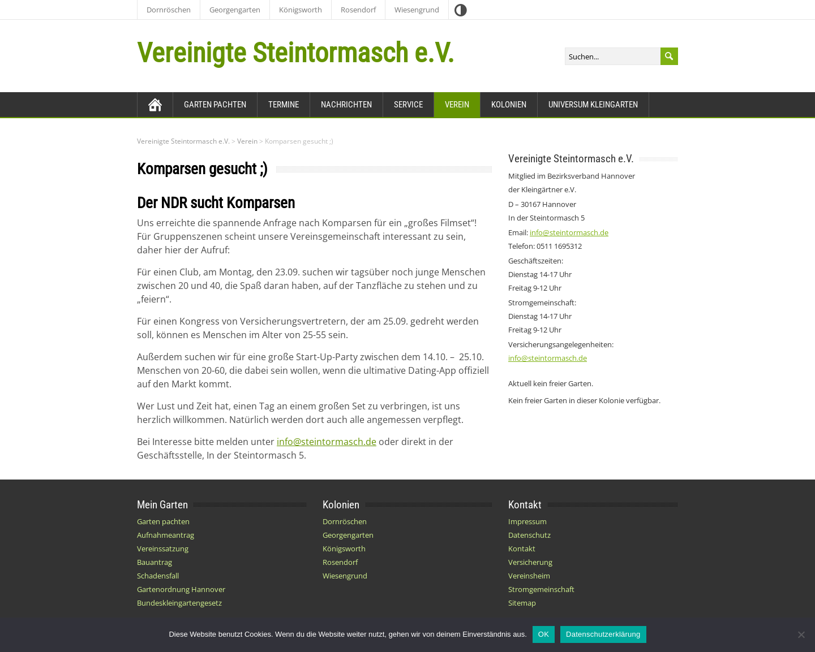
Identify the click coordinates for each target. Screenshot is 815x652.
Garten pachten (215, 105)
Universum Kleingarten (593, 105)
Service (408, 105)
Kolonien (508, 105)
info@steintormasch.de (326, 441)
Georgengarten (234, 10)
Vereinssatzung (162, 548)
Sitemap (522, 603)
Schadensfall (158, 576)
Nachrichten (346, 105)
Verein (457, 105)
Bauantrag (154, 562)
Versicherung (530, 562)
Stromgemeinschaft (541, 589)
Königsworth (300, 10)
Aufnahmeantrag (165, 535)
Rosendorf (358, 10)
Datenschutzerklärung (603, 634)
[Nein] (801, 634)
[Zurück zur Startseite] (155, 104)
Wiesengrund (416, 10)
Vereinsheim (529, 576)
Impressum (527, 521)
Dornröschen (169, 10)
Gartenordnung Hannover (181, 589)
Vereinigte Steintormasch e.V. (295, 53)
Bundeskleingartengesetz (179, 603)
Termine (283, 105)
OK (543, 634)
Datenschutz (529, 535)
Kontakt (521, 548)
